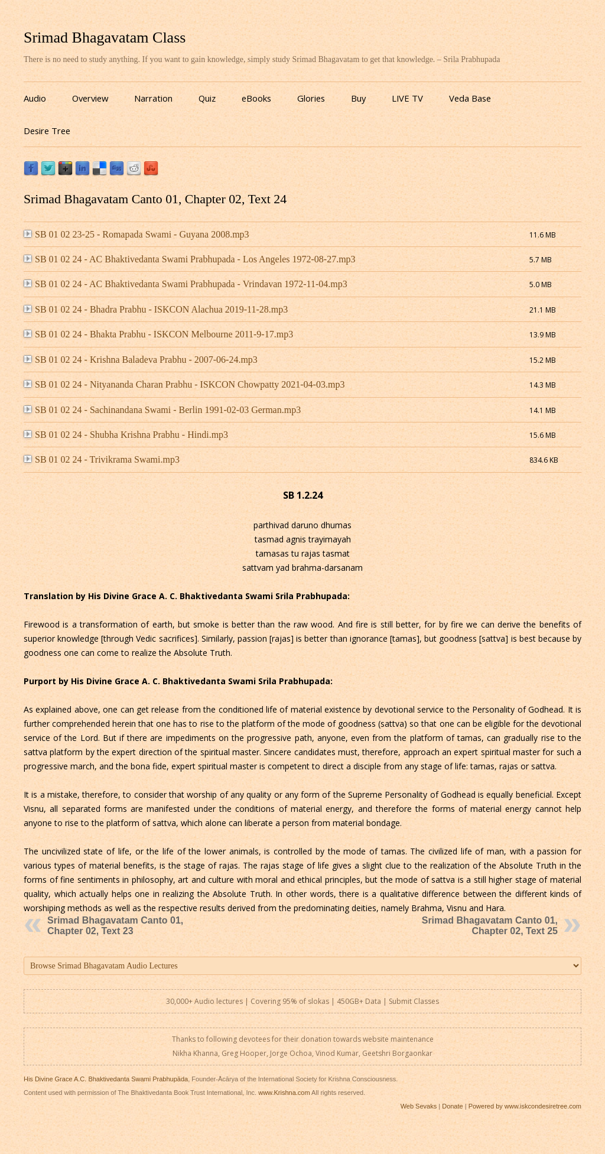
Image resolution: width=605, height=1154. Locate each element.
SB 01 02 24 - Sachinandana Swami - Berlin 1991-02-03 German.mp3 (162, 410)
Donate (452, 1106)
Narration (153, 98)
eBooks (256, 98)
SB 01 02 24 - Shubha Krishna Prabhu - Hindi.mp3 (126, 435)
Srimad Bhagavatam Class (105, 37)
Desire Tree (47, 130)
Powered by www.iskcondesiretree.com (525, 1106)
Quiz (207, 98)
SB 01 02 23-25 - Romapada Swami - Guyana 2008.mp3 (136, 234)
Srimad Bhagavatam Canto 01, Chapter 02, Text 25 (490, 925)
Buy (358, 98)
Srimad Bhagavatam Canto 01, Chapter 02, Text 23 (115, 925)
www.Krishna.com (284, 1092)
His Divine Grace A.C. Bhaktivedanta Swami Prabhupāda (106, 1079)
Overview (90, 98)
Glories (311, 98)
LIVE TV (407, 98)
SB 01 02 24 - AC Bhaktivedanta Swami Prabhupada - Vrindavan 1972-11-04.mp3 (185, 284)
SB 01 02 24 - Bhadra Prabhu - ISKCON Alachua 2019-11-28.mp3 (156, 309)
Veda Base (470, 98)
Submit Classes (414, 1001)
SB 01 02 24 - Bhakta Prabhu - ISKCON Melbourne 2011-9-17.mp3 (158, 334)
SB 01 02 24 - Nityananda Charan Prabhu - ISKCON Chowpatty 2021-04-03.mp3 (184, 384)
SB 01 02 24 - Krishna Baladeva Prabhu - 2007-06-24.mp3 (141, 360)
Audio (35, 98)
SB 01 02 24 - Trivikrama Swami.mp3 (102, 459)
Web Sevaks (419, 1106)
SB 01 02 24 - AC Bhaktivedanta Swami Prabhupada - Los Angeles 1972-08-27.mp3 (190, 259)
